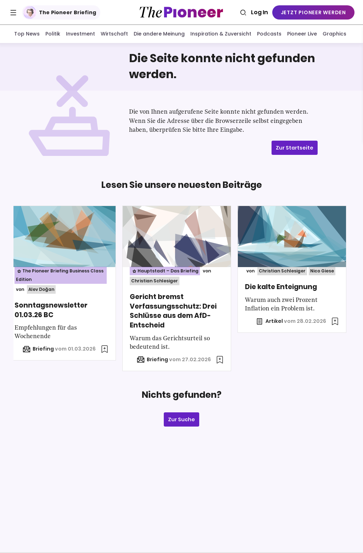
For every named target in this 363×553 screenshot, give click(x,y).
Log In (259, 12)
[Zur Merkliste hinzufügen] (109, 350)
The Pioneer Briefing (59, 12)
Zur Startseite (294, 148)
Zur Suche (181, 420)
